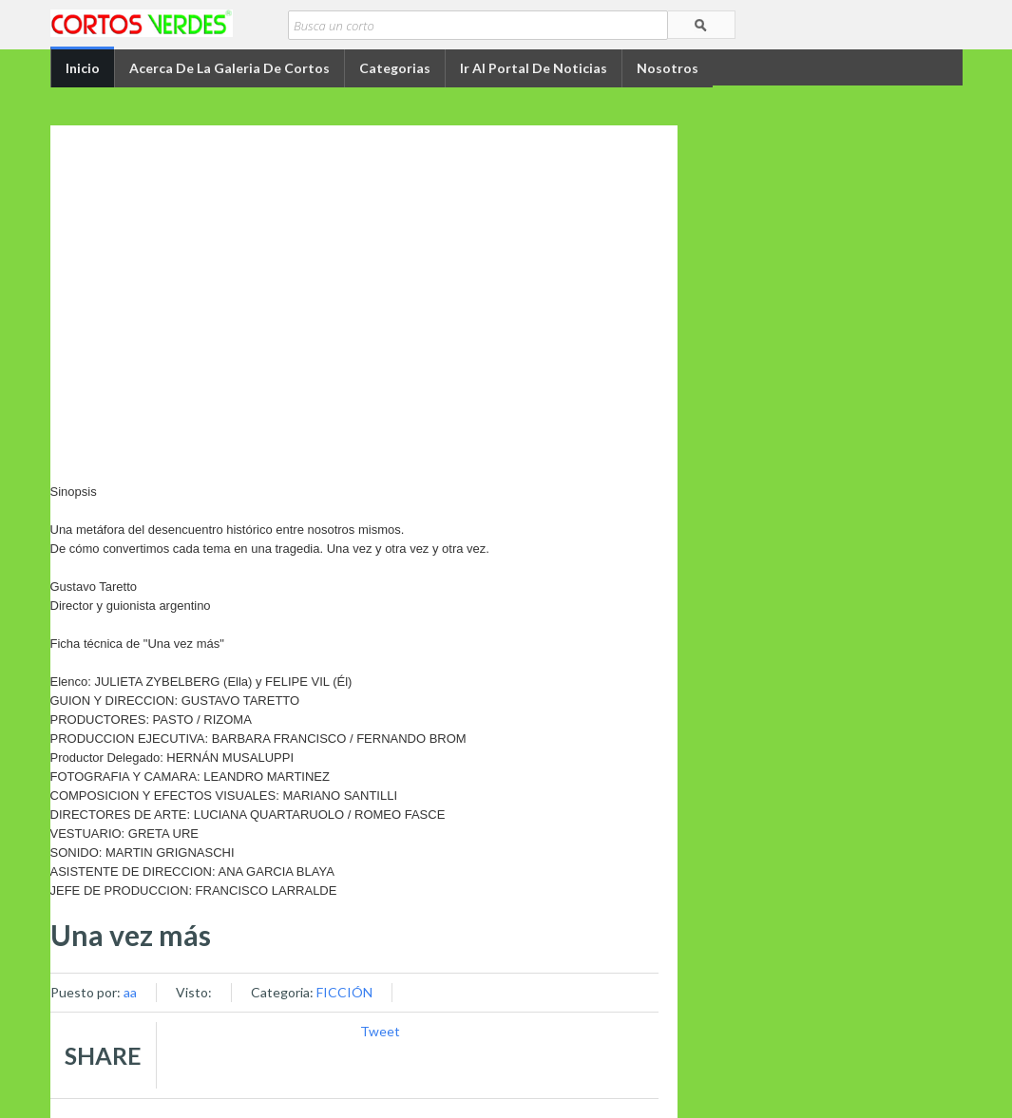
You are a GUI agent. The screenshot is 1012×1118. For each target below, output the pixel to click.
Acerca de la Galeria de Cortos (229, 68)
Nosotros (667, 68)
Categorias (394, 68)
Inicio (83, 68)
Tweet (380, 1031)
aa (130, 992)
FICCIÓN (344, 992)
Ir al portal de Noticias (533, 68)
